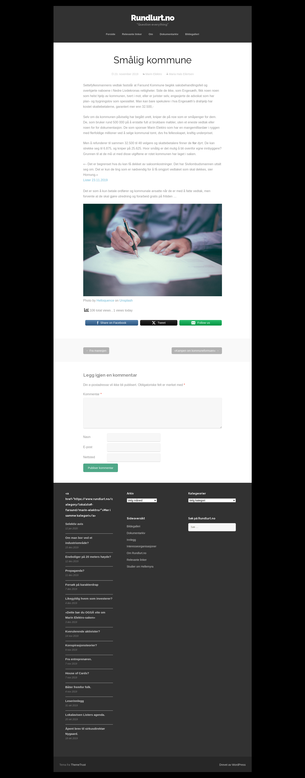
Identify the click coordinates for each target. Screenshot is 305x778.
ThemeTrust (78, 764)
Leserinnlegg (74, 701)
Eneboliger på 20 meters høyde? (88, 556)
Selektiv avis (74, 524)
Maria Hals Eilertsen (181, 74)
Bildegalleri (192, 34)
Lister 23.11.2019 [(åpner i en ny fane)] (95, 180)
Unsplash (126, 300)
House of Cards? (77, 673)
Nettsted (89, 457)
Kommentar (92, 394)
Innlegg (131, 539)
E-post (87, 447)
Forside (110, 34)
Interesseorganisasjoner (141, 546)
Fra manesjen (96, 350)
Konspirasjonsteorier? (81, 645)
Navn (87, 437)
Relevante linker (132, 34)
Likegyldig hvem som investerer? (89, 598)
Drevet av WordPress (232, 764)
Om (151, 34)
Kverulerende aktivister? (82, 631)
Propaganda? (74, 570)
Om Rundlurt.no (136, 553)
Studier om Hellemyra (140, 566)
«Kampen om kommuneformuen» (196, 350)
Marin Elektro (153, 74)
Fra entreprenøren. (78, 659)
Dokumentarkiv (169, 34)
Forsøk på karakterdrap (81, 584)
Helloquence (105, 300)
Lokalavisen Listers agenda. (85, 714)
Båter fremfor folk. (78, 687)
